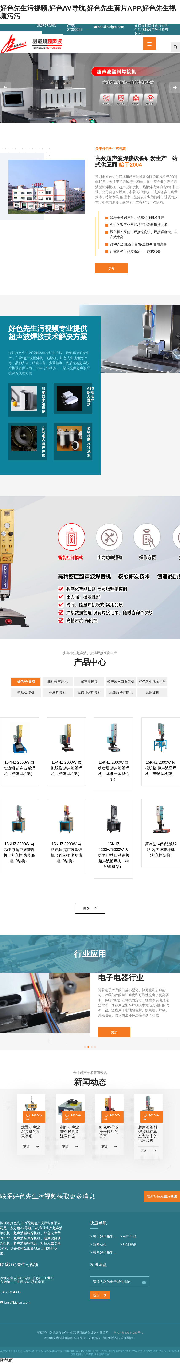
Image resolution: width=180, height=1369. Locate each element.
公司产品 (129, 1243)
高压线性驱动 (150, 1357)
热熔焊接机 (25, 699)
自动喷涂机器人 (72, 1357)
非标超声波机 (57, 688)
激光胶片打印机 (168, 1357)
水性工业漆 (101, 1357)
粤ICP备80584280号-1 (128, 1339)
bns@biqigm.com (109, 27)
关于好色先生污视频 (108, 1243)
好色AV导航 (26, 688)
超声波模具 (89, 688)
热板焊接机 (57, 699)
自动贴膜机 (42, 1357)
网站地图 (6, 1367)
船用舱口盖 (103, 1361)
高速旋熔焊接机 (89, 699)
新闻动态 (99, 1251)
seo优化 (17, 1357)
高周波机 (152, 699)
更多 (111, 275)
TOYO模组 (90, 1361)
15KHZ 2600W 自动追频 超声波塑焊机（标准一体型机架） (113, 777)
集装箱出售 (55, 1357)
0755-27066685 (74, 27)
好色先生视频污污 (152, 688)
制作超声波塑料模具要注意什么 (69, 1138)
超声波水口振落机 (120, 688)
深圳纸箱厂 (29, 1357)
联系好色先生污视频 (162, 1203)
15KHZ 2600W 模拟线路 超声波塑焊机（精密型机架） (66, 775)
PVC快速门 (87, 1357)
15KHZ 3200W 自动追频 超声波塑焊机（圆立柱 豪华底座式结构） (66, 859)
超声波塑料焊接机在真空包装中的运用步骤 (147, 1140)
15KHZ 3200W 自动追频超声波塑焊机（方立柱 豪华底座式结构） (19, 859)
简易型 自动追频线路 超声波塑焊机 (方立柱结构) (160, 856)
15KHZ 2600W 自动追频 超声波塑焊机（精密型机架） (19, 775)
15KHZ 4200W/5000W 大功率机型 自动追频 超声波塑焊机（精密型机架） (113, 862)
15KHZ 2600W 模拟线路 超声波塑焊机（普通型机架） (160, 775)
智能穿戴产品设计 (118, 1357)
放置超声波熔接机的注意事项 (30, 1138)
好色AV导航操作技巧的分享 (109, 1138)
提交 (99, 1302)
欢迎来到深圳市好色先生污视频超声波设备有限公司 (151, 29)
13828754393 (45, 26)
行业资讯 (129, 1251)
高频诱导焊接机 (121, 699)
